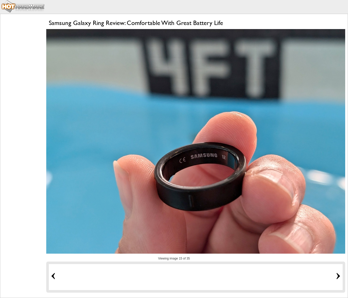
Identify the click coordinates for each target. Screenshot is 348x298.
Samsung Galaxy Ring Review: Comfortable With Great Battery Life (136, 23)
